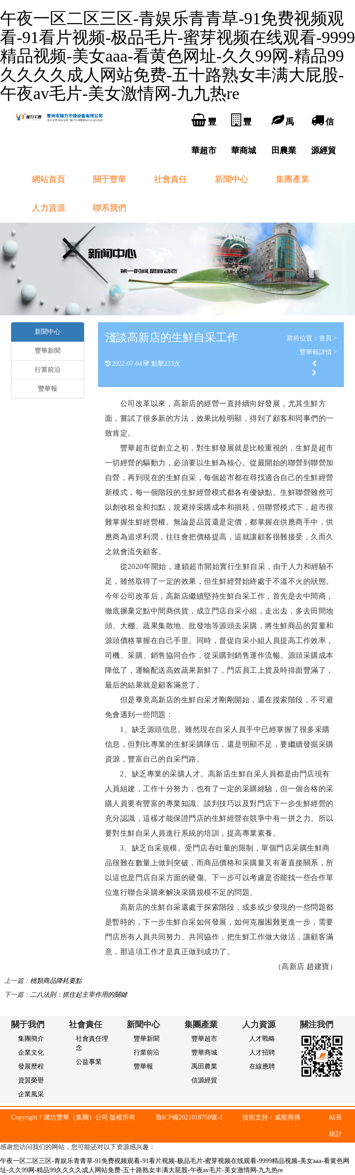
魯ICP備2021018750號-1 (189, 1117)
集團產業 (292, 179)
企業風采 (31, 1094)
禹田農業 (204, 1066)
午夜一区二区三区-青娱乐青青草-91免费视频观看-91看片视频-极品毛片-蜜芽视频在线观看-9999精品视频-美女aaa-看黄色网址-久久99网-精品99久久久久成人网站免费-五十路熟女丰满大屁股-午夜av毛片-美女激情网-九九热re (177, 56)
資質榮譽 (31, 1080)
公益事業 (89, 1061)
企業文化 (31, 1052)
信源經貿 (204, 1080)
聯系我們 (109, 207)
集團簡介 (31, 1038)
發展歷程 (31, 1066)
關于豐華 (109, 179)
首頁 (325, 338)
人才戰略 (262, 1038)
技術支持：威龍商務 (271, 1117)
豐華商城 (204, 1052)
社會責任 (170, 179)
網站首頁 (48, 179)
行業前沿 (48, 369)
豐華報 (47, 388)
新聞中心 (231, 179)
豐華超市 (204, 1038)
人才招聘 (262, 1052)
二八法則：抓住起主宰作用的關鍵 (78, 994)
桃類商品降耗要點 (56, 980)
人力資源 (48, 207)
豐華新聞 (48, 350)
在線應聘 (262, 1066)
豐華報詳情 (316, 352)
